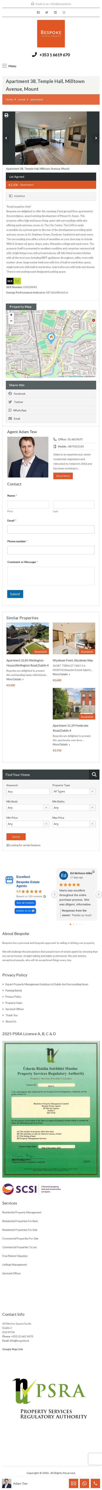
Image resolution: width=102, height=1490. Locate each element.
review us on (23, 910)
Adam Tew (20, 1483)
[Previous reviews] (54, 894)
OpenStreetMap (76, 376)
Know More (63, 475)
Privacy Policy (13, 996)
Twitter (15, 402)
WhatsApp (17, 410)
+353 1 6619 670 (55, 54)
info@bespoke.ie (61, 3)
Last (55, 511)
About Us (10, 1021)
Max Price (58, 817)
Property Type (61, 785)
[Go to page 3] (79, 924)
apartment (36, 99)
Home (9, 99)
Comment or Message (22, 562)
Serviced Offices (14, 1009)
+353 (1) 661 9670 (22, 1336)
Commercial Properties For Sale (20, 1238)
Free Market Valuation (15, 1255)
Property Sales (13, 1002)
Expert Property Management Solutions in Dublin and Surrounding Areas (46, 984)
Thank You (11, 1015)
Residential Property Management (21, 1212)
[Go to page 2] (76, 924)
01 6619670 (75, 439)
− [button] (11, 321)
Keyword (12, 785)
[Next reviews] (98, 894)
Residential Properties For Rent (20, 1221)
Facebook (17, 393)
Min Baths (58, 801)
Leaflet (61, 376)
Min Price (12, 817)
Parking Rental (13, 990)
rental (21, 99)
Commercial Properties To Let (19, 1247)
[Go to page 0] (70, 924)
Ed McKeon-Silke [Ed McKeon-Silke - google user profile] (81, 873)
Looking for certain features (23, 845)
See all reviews (25, 902)
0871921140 (76, 446)
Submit (15, 594)
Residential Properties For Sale (19, 1229)
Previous (6, 138)
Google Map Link (12, 1349)
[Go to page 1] (73, 924)
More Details (15, 679)
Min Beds (12, 801)
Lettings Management (14, 1264)
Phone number (17, 541)
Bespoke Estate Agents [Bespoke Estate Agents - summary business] (28, 884)
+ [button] (11, 315)
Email (14, 418)
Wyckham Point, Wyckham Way (73, 660)
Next (96, 138)
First (10, 511)
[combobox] (74, 791)
